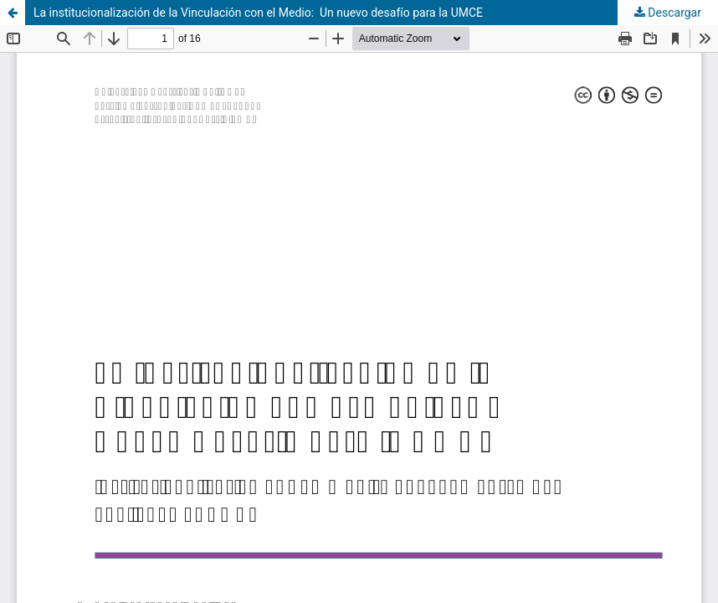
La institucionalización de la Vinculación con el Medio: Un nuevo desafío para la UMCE (258, 12)
